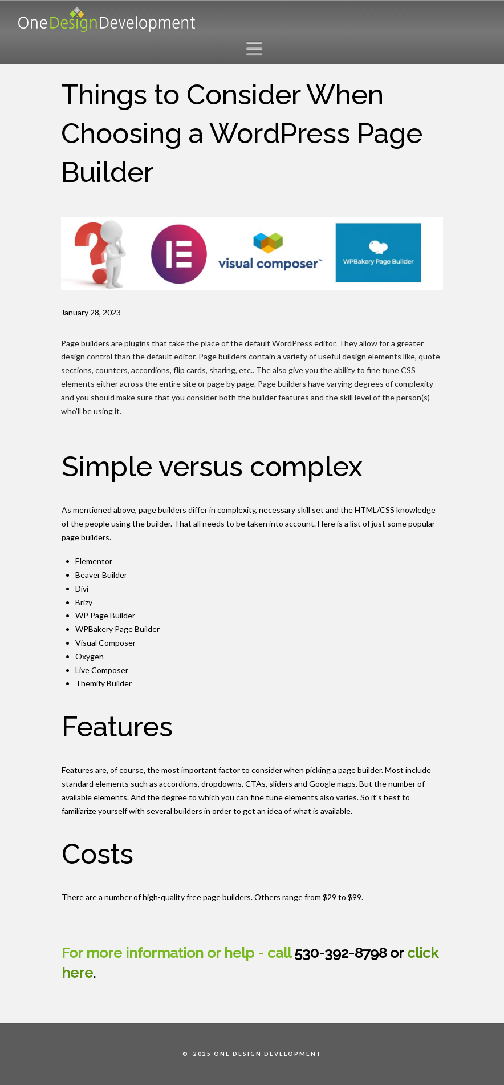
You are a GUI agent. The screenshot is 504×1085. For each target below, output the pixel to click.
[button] (257, 48)
